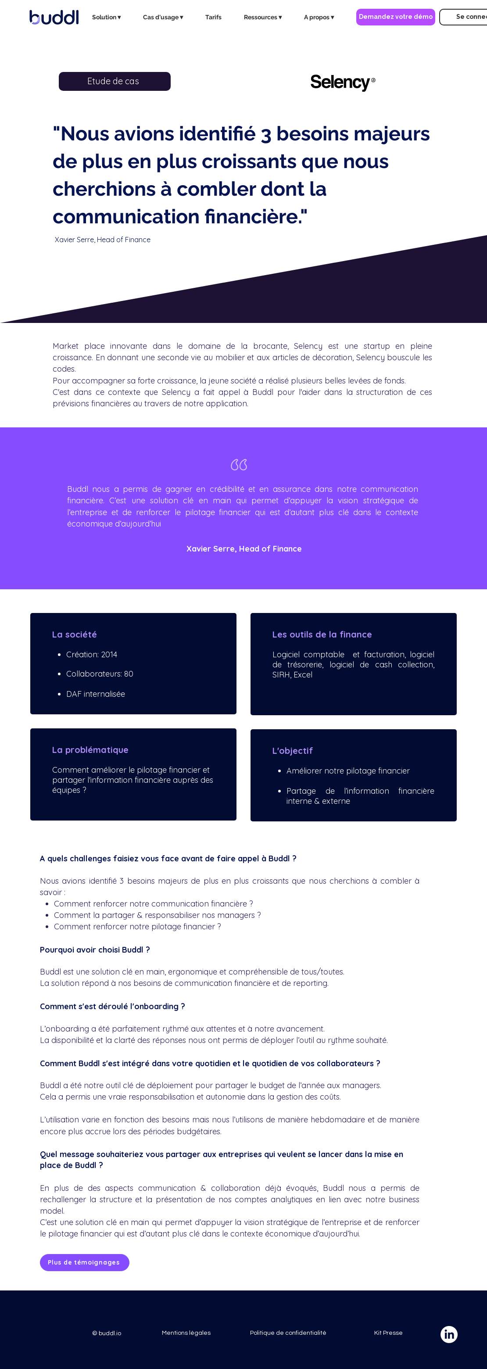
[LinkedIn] (449, 1334)
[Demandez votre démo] (395, 17)
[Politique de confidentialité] (288, 1333)
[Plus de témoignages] (84, 1262)
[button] (111, 17)
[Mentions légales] (186, 1333)
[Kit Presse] (388, 1333)
